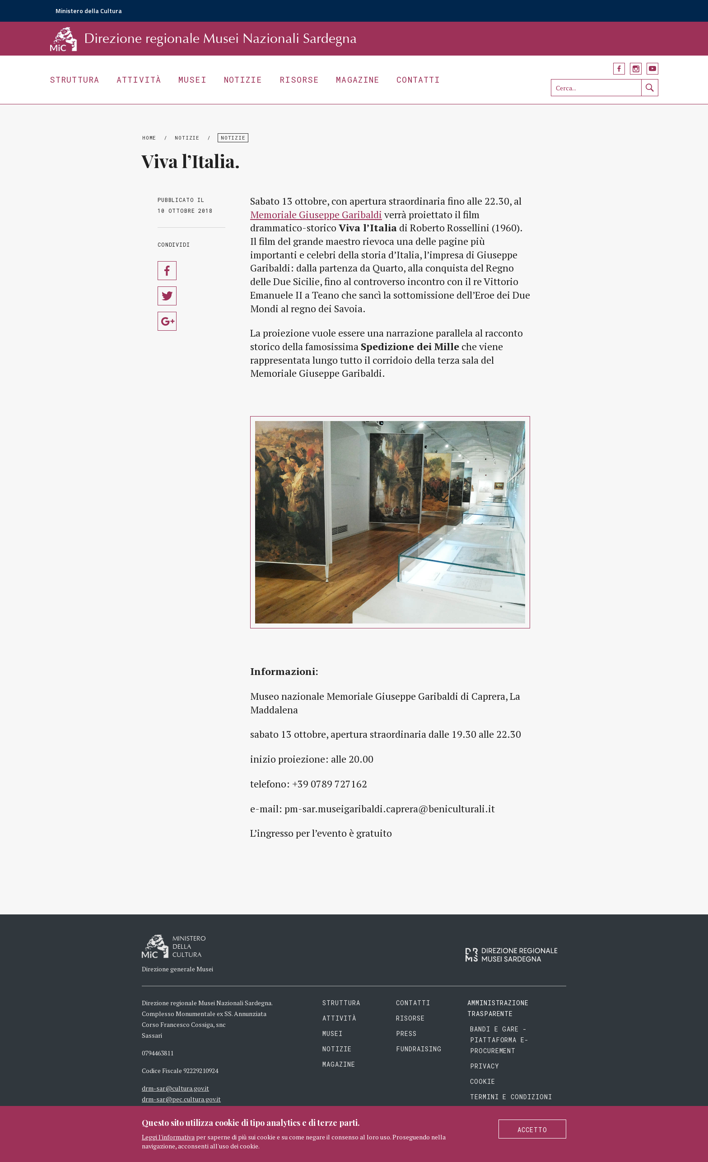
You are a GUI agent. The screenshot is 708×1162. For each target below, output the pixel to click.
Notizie (243, 79)
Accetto (532, 1129)
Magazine (357, 79)
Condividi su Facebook (167, 270)
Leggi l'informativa (168, 1137)
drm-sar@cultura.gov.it (175, 1088)
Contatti (418, 79)
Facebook (619, 69)
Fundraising (419, 1049)
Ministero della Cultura (89, 10)
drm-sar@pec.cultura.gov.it (181, 1099)
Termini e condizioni (511, 1096)
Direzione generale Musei (177, 969)
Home (149, 137)
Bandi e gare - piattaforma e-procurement (499, 1040)
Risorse (299, 79)
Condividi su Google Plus (167, 321)
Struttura (74, 79)
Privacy (484, 1066)
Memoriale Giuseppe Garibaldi (316, 214)
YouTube (652, 69)
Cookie (482, 1081)
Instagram (636, 69)
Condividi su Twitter (167, 295)
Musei (192, 79)
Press (406, 1033)
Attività (138, 79)
